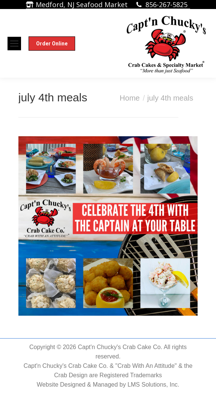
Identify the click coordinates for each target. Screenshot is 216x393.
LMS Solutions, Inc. (153, 384)
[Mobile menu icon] (14, 43)
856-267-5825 (166, 4)
